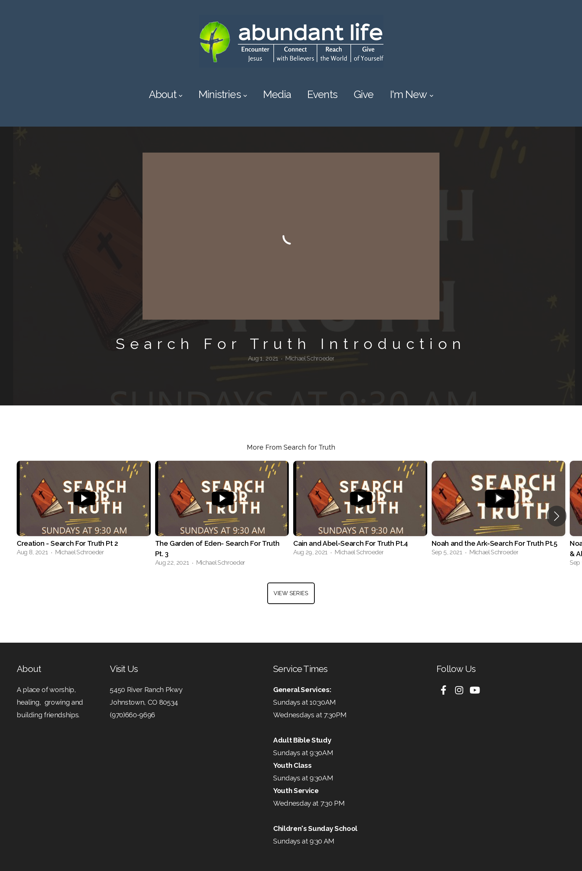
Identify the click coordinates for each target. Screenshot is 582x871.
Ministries (223, 94)
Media (277, 94)
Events (322, 94)
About (165, 94)
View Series (291, 593)
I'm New (411, 94)
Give (364, 94)
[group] (84, 511)
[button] (557, 516)
